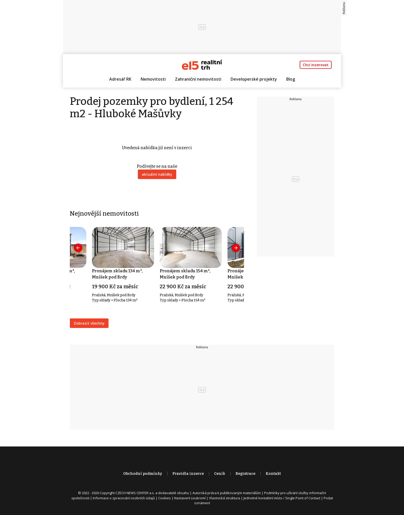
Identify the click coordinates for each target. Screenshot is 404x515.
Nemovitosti (153, 79)
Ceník (219, 473)
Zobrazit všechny (89, 323)
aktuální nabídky (157, 174)
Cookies (164, 498)
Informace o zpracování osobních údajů (124, 498)
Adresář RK (120, 79)
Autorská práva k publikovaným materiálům (226, 493)
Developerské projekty (254, 79)
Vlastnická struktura (224, 498)
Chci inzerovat (316, 64)
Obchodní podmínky (142, 473)
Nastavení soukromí (190, 498)
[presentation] (78, 248)
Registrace (245, 473)
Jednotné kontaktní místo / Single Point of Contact (281, 498)
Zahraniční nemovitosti (198, 79)
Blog (290, 79)
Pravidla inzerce (188, 473)
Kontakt (273, 473)
